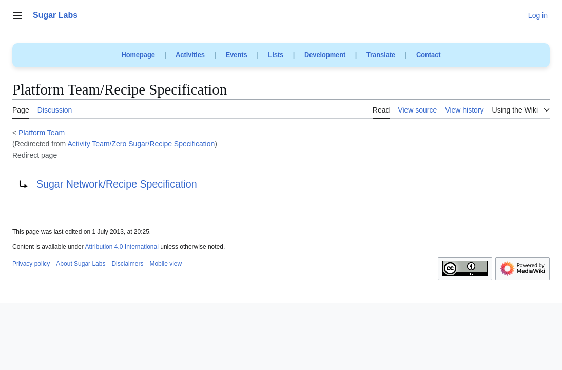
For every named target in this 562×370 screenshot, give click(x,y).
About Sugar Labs (80, 263)
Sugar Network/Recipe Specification (116, 184)
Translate (380, 55)
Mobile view (165, 263)
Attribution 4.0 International (121, 246)
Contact (428, 55)
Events (236, 55)
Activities (190, 55)
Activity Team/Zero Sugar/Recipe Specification (141, 144)
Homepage (137, 55)
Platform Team (41, 132)
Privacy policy (31, 263)
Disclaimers (127, 263)
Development (324, 55)
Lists (275, 55)
